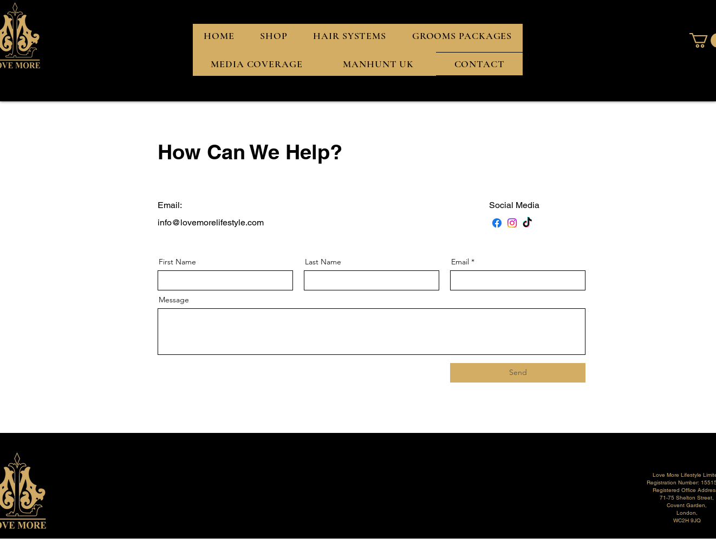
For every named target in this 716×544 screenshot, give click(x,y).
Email (460, 261)
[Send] (517, 373)
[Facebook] (497, 223)
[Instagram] (512, 223)
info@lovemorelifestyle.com (211, 222)
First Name (177, 261)
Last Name (323, 261)
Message (174, 299)
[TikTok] (527, 223)
